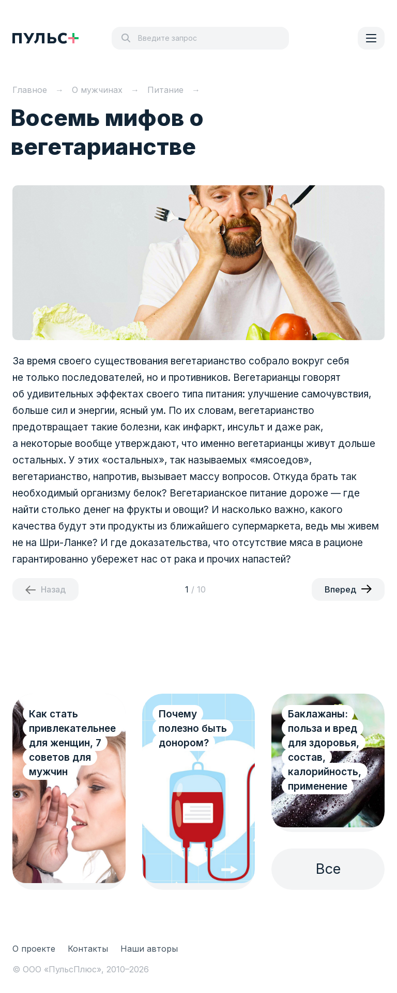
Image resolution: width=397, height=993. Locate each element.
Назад (53, 589)
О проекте (33, 948)
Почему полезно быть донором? (193, 728)
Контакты (88, 948)
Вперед (340, 589)
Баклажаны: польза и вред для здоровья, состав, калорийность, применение (324, 750)
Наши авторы (149, 948)
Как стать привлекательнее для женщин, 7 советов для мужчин (72, 743)
